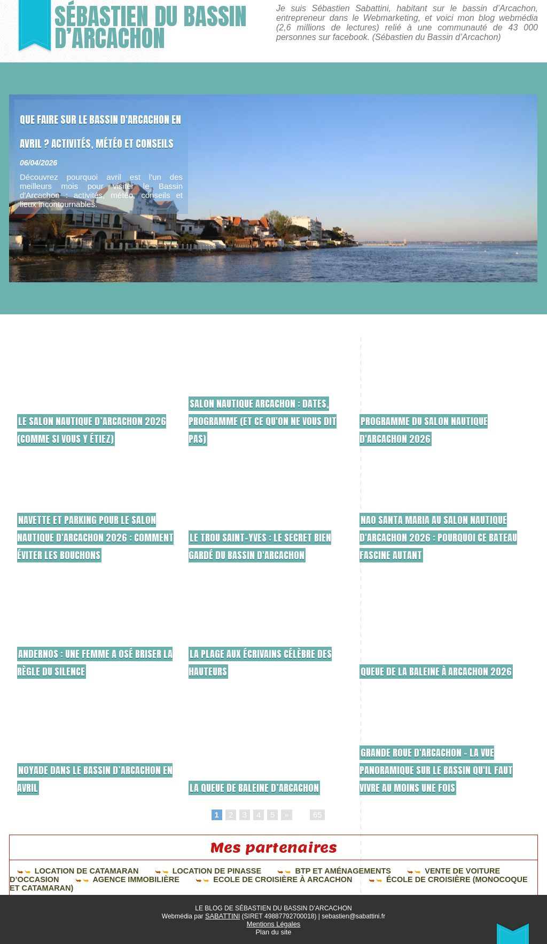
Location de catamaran (68, 871)
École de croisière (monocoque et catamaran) (307, 879)
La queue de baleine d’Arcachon (266, 787)
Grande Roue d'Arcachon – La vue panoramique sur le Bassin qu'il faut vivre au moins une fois (439, 769)
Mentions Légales (273, 923)
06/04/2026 (38, 211)
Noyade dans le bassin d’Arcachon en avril (71, 778)
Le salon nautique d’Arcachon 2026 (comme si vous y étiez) (90, 429)
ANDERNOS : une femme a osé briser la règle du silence (86, 661)
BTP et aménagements (287, 871)
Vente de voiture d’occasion (411, 871)
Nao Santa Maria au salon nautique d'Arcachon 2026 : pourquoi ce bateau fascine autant (427, 528)
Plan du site (274, 930)
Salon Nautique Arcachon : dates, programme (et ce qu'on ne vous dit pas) (265, 420)
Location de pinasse (179, 871)
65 (316, 816)
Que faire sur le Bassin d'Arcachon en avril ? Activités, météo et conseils (94, 153)
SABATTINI (222, 915)
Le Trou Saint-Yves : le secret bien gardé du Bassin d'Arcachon (262, 536)
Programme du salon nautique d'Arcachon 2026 (435, 429)
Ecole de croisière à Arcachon (133, 879)
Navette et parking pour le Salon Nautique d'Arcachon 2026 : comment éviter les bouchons (96, 536)
